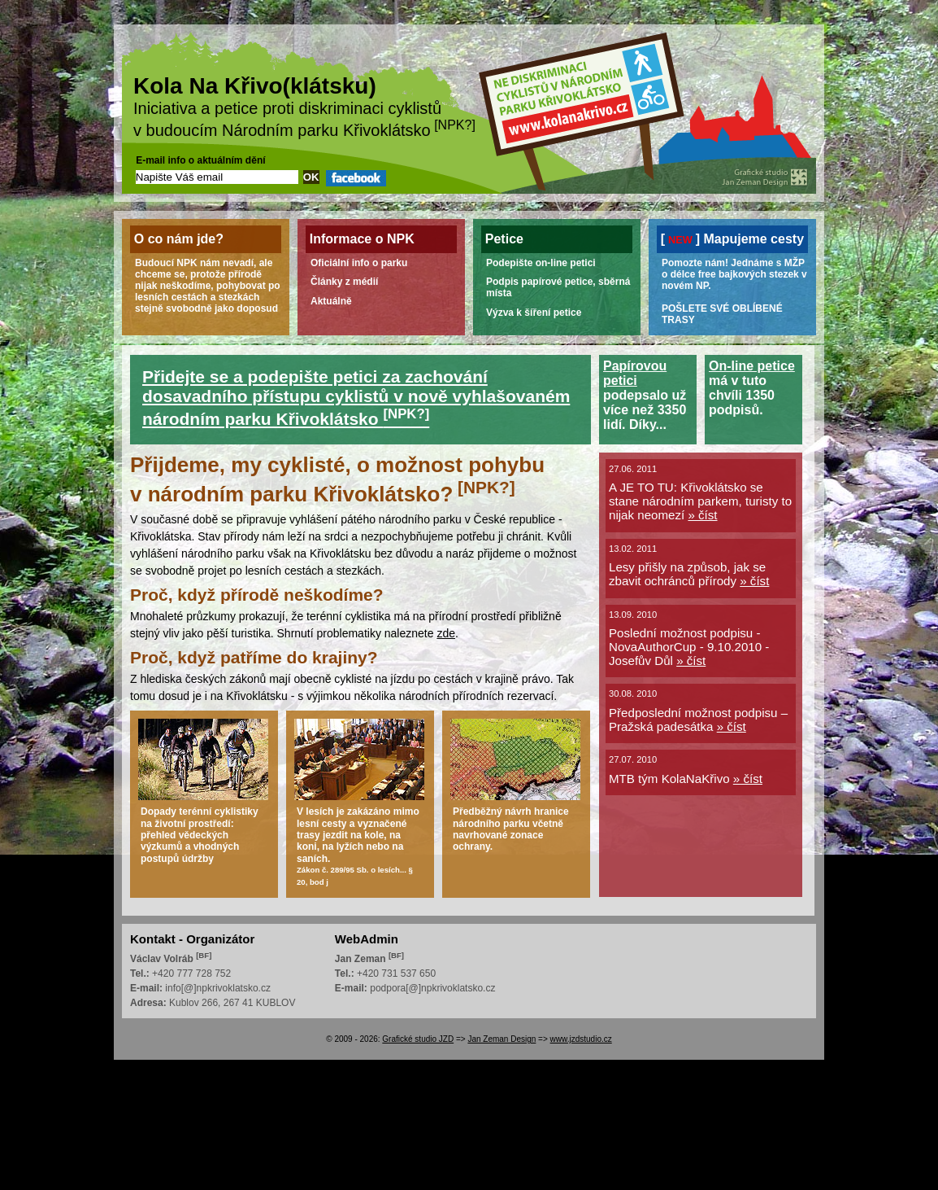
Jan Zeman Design (501, 1039)
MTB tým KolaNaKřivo (685, 778)
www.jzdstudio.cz (581, 1039)
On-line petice (752, 366)
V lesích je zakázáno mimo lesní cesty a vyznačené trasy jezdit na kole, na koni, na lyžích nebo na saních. (358, 846)
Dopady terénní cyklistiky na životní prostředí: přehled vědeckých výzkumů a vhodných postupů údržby (199, 835)
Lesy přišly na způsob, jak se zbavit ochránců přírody (689, 574)
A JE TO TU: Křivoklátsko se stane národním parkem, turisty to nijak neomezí (700, 501)
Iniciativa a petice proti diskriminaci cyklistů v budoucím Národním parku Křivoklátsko (304, 109)
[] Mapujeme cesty (732, 239)
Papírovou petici (635, 373)
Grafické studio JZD (418, 1039)
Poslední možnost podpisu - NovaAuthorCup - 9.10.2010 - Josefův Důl (689, 646)
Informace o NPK (362, 239)
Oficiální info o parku (358, 263)
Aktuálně (331, 301)
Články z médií (344, 281)
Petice (504, 239)
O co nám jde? (179, 239)
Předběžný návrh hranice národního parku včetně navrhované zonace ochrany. (511, 829)
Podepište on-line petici (541, 263)
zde (445, 633)
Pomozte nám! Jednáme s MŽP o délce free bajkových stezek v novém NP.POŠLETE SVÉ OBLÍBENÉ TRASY (734, 291)
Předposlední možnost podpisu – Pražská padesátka (698, 719)
